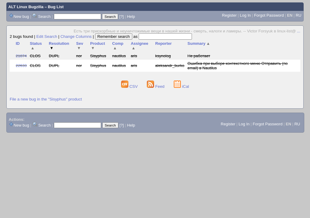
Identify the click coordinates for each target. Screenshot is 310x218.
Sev (79, 45)
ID (18, 43)
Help (131, 16)
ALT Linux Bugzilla (26, 7)
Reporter (163, 43)
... (298, 31)
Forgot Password (269, 15)
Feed (156, 86)
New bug (21, 16)
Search (44, 16)
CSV (130, 86)
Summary (198, 43)
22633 (21, 65)
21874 (21, 56)
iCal (181, 86)
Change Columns (76, 36)
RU (299, 15)
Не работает (198, 56)
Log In (245, 15)
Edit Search (46, 36)
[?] (121, 16)
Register (229, 15)
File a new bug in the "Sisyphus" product (46, 99)
